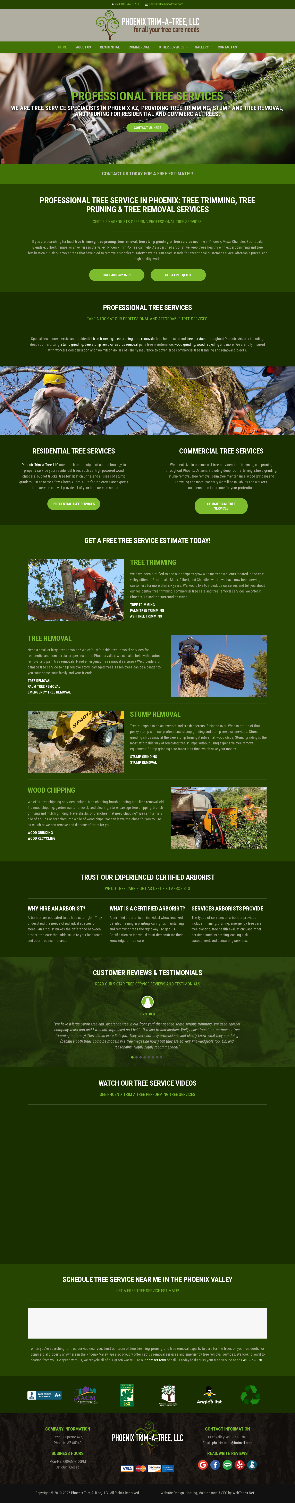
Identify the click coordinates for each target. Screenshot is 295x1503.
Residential (110, 47)
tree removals (144, 338)
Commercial (139, 47)
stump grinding (72, 344)
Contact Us (227, 47)
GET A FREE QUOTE (178, 275)
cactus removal (126, 344)
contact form (156, 1360)
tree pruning (124, 338)
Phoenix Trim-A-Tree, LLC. (90, 1493)
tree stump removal (99, 344)
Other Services (171, 47)
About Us (83, 47)
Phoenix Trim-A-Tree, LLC (40, 465)
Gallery (202, 47)
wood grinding (184, 344)
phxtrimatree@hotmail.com (166, 4)
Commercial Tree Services (221, 506)
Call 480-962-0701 (127, 4)
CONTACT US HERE (147, 128)
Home (62, 47)
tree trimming (103, 338)
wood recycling (208, 344)
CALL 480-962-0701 (117, 275)
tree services (196, 338)
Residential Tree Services (74, 504)
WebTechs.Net (243, 1493)
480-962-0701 (253, 1360)
